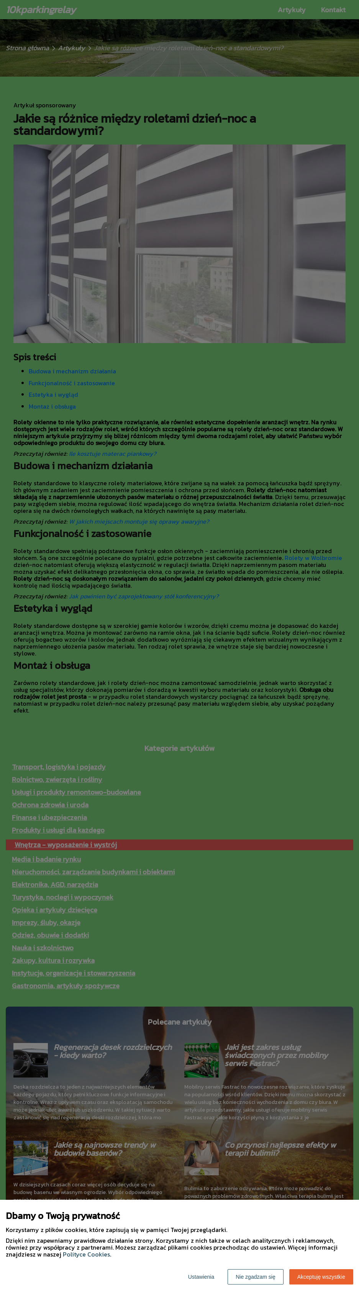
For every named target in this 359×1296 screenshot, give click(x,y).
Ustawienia (201, 1277)
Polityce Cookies (86, 1254)
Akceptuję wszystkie (321, 1277)
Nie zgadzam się (255, 1277)
